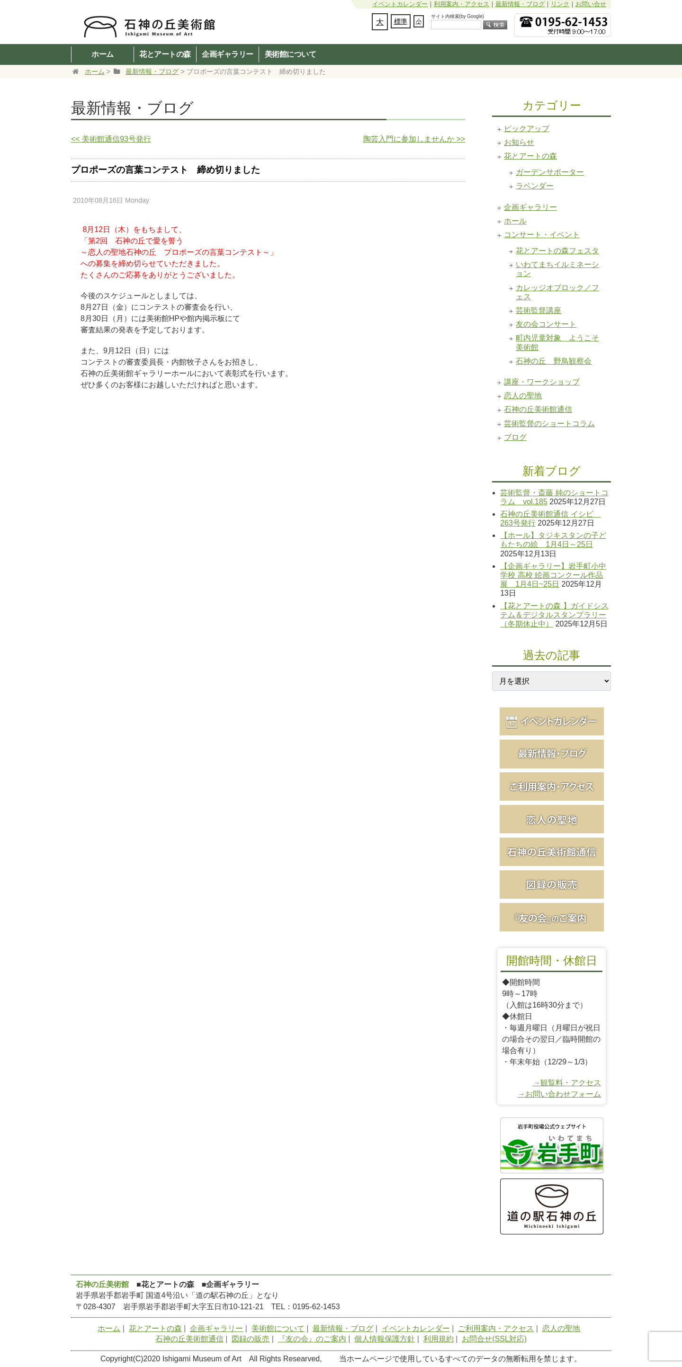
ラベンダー (535, 186)
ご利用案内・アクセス (496, 1328)
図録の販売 (250, 1339)
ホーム (102, 54)
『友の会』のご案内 (312, 1339)
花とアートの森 (165, 54)
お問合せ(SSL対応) (494, 1339)
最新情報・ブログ (520, 4)
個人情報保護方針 (384, 1339)
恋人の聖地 (523, 396)
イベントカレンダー (400, 4)
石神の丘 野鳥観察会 (554, 361)
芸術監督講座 (538, 310)
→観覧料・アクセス (567, 1083)
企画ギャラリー (227, 54)
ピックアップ (526, 129)
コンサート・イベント (542, 235)
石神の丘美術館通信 (538, 409)
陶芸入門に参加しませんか (414, 139)
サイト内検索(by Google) (457, 16)
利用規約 (438, 1339)
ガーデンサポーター (550, 172)
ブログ (515, 437)
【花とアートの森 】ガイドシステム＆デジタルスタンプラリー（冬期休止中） (554, 615)
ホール (515, 221)
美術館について (290, 54)
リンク (560, 4)
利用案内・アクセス (461, 4)
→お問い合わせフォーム (559, 1094)
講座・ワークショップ (542, 382)
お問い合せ (590, 4)
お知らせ (519, 142)
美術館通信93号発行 (111, 139)
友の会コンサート (546, 324)
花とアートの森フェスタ (557, 251)
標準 (400, 21)
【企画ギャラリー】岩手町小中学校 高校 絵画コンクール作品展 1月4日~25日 (553, 575)
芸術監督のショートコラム (549, 424)
